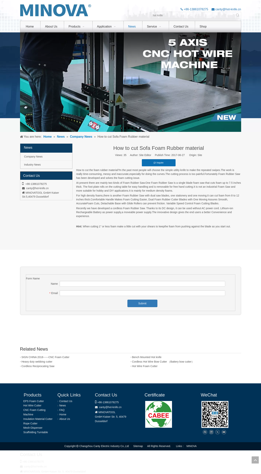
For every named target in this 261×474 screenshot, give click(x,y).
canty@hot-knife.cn (228, 9)
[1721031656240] (158, 414)
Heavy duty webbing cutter (37, 361)
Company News (33, 156)
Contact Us (65, 401)
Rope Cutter (30, 423)
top (255, 460)
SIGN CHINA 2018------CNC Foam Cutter (46, 357)
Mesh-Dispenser (33, 427)
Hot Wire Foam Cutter (145, 366)
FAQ (62, 409)
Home (62, 414)
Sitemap (138, 446)
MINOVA (191, 446)
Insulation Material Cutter (38, 418)
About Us (64, 418)
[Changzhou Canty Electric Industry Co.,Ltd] (214, 414)
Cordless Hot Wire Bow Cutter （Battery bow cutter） (163, 361)
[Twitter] (217, 432)
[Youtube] (223, 432)
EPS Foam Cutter (33, 401)
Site (200, 155)
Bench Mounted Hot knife (147, 357)
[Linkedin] (211, 432)
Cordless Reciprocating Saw (38, 366)
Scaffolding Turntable (35, 432)
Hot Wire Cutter (32, 405)
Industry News (32, 164)
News (62, 405)
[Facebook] (205, 432)
